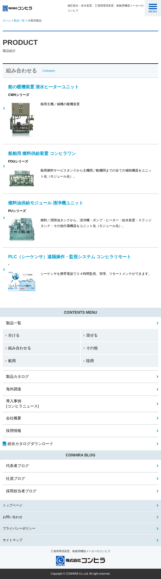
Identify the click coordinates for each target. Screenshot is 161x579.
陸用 (90, 361)
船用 (12, 361)
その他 (92, 348)
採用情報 (13, 430)
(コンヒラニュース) (22, 404)
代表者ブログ (17, 465)
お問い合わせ (12, 517)
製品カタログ (17, 376)
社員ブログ (15, 478)
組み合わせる (19, 348)
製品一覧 (19, 20)
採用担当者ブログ (21, 491)
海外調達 (13, 389)
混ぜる (92, 335)
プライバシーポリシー (19, 528)
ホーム (7, 20)
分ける (14, 335)
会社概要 (13, 418)
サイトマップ (12, 540)
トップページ (12, 505)
